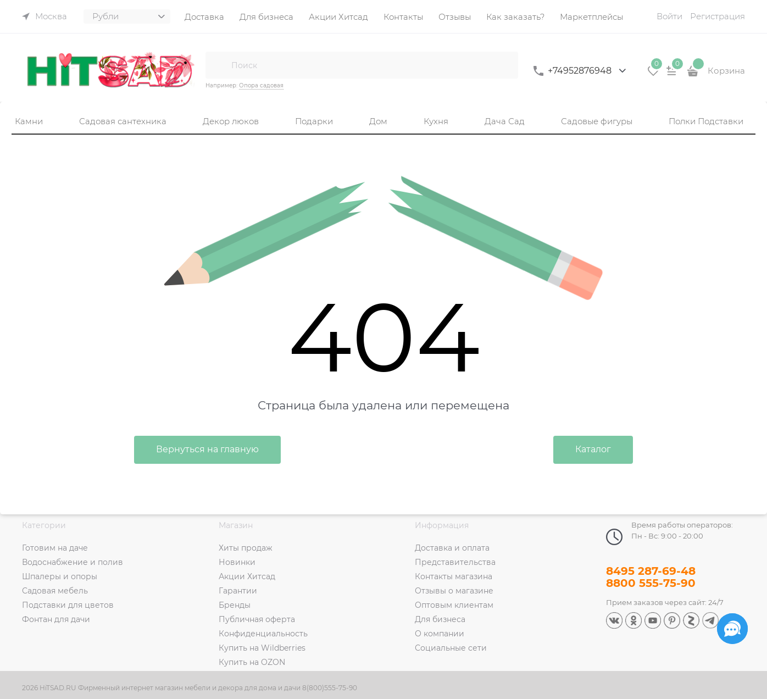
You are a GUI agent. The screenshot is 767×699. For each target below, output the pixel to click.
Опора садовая (261, 85)
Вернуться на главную (207, 449)
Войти (669, 16)
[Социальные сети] (732, 628)
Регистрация (717, 16)
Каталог (593, 449)
